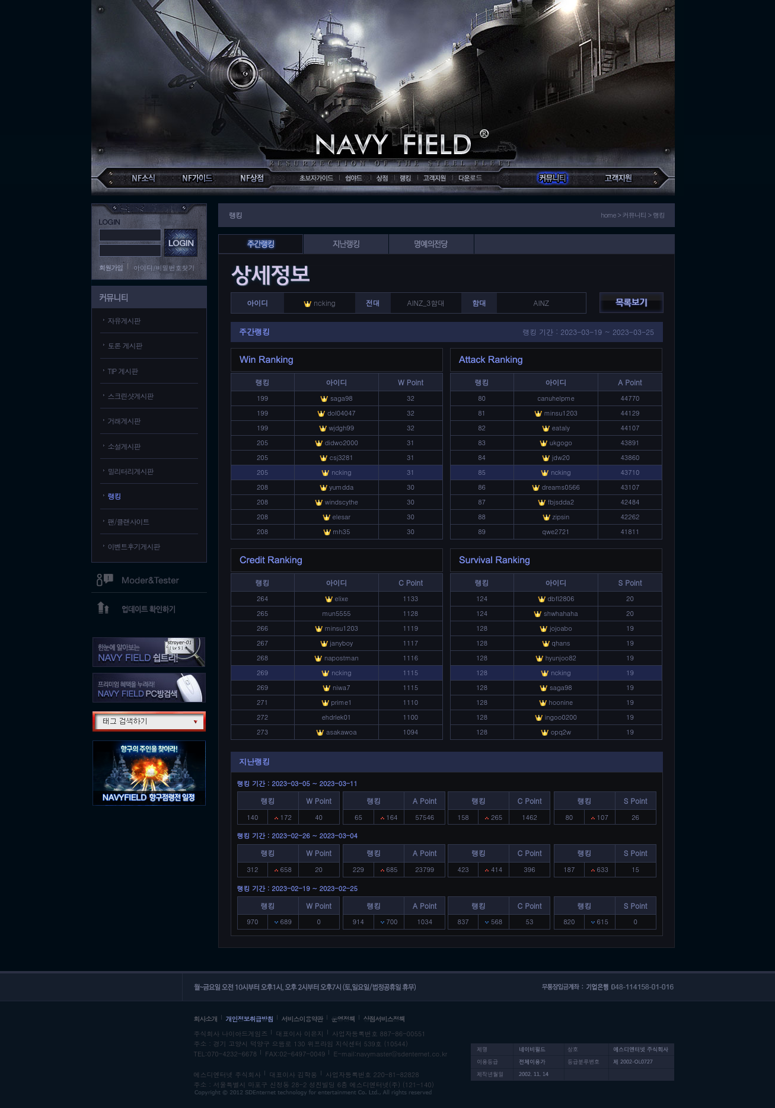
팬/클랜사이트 (128, 521)
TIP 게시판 (123, 371)
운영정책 (343, 1018)
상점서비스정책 (384, 1018)
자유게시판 (124, 320)
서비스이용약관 (302, 1018)
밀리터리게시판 (131, 471)
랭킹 (114, 496)
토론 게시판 (125, 345)
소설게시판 (124, 446)
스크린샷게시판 (131, 396)
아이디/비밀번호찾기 (164, 267)
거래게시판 (124, 421)
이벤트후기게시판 (134, 546)
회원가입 (111, 267)
